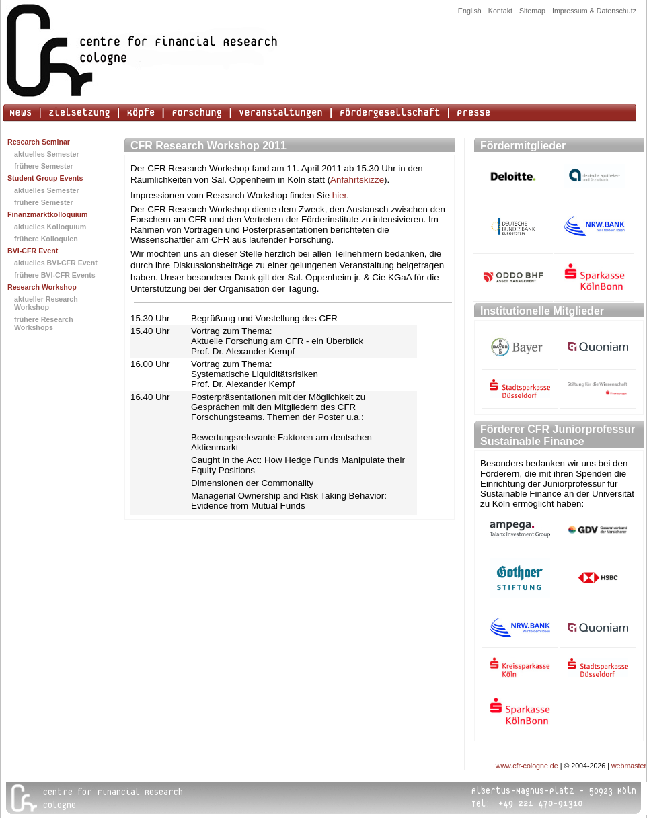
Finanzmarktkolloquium (47, 214)
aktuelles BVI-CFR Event (56, 263)
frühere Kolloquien (46, 239)
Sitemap (532, 11)
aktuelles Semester (46, 154)
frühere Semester (43, 166)
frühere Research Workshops (43, 323)
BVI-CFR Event (32, 251)
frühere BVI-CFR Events (55, 275)
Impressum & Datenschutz (594, 11)
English (470, 11)
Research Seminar (38, 142)
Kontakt (500, 11)
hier (339, 195)
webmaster (628, 766)
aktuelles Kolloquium (50, 226)
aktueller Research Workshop (46, 303)
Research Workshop (42, 287)
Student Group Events (45, 178)
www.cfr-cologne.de (527, 766)
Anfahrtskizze (357, 180)
